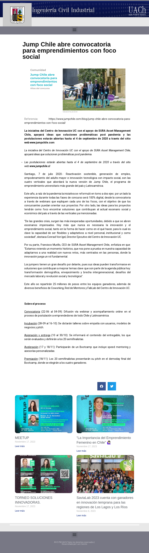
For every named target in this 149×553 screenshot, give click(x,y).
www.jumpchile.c (40, 142)
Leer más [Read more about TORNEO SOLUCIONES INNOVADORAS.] (20, 511)
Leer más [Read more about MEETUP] (20, 446)
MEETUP (22, 438)
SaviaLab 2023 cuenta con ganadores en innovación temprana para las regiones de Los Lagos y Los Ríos (105, 502)
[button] (75, 29)
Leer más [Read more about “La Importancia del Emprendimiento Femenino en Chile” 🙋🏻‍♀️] (81, 451)
